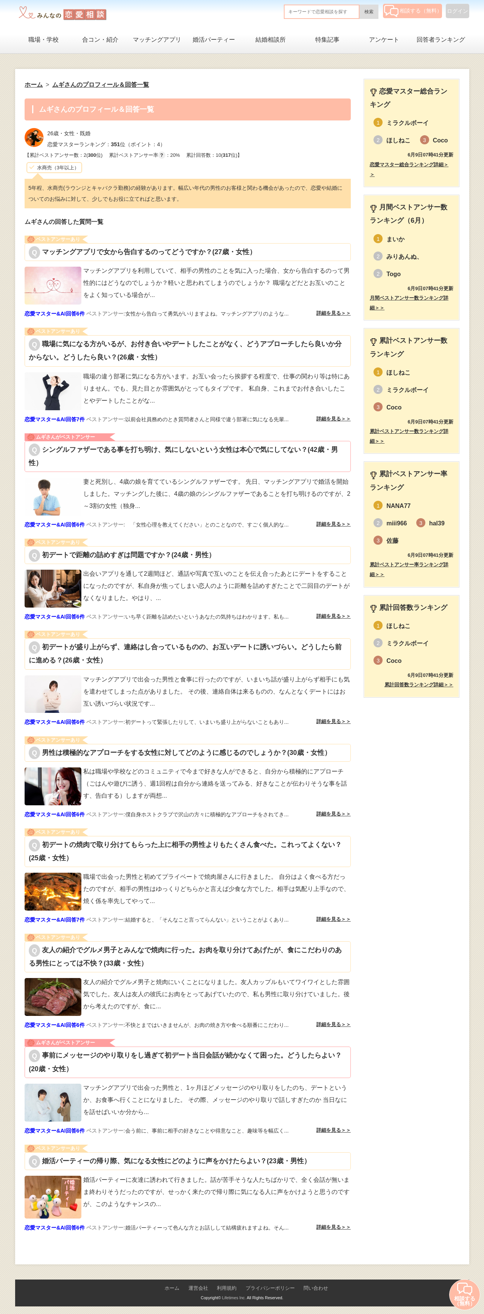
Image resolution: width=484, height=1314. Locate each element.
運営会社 (198, 1288)
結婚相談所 (270, 39)
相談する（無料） (413, 11)
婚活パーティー (214, 39)
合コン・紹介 (100, 39)
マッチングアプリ (157, 39)
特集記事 (327, 39)
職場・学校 (43, 39)
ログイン (457, 11)
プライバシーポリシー (270, 1288)
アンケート (384, 39)
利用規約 (227, 1288)
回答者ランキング (441, 39)
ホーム (172, 1288)
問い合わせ (315, 1288)
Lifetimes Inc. (234, 1297)
